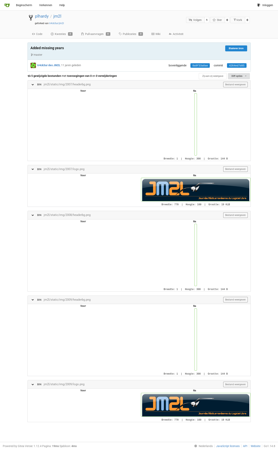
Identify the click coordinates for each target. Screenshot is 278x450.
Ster (217, 20)
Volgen (195, 20)
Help (62, 5)
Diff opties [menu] (239, 76)
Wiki (155, 34)
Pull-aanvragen (95, 34)
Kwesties (62, 34)
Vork (237, 20)
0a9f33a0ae (200, 65)
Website (255, 446)
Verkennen (45, 5)
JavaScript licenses (228, 446)
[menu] (203, 446)
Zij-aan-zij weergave (212, 76)
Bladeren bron (236, 48)
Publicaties (131, 34)
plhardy (42, 16)
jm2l (57, 16)
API (245, 446)
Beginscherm (24, 5)
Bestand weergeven (235, 84)
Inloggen (265, 5)
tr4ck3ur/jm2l (56, 23)
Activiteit (176, 34)
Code (37, 34)
